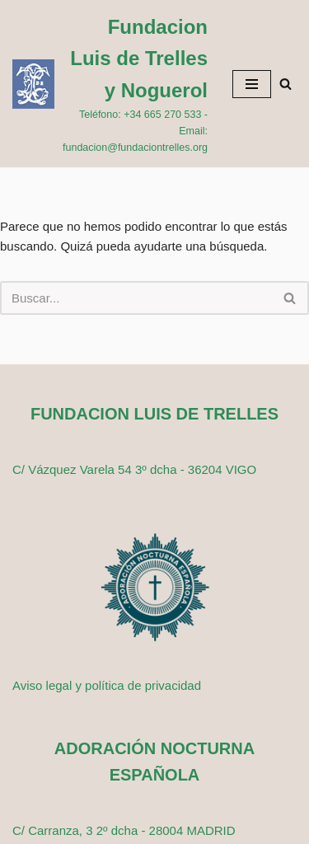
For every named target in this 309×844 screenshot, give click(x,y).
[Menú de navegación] (251, 84)
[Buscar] (285, 83)
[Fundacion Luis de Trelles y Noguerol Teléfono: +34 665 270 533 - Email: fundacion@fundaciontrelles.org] (110, 84)
